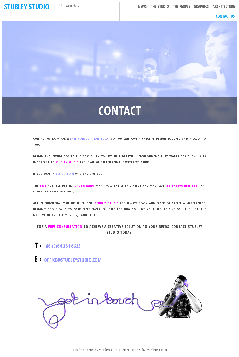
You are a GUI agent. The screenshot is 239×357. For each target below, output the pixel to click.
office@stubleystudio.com (73, 259)
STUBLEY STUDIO (26, 7)
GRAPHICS (201, 6)
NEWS (142, 6)
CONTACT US (225, 16)
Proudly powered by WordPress (92, 350)
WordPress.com (156, 350)
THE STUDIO (160, 6)
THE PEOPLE (181, 6)
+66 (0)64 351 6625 (62, 246)
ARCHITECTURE (224, 6)
